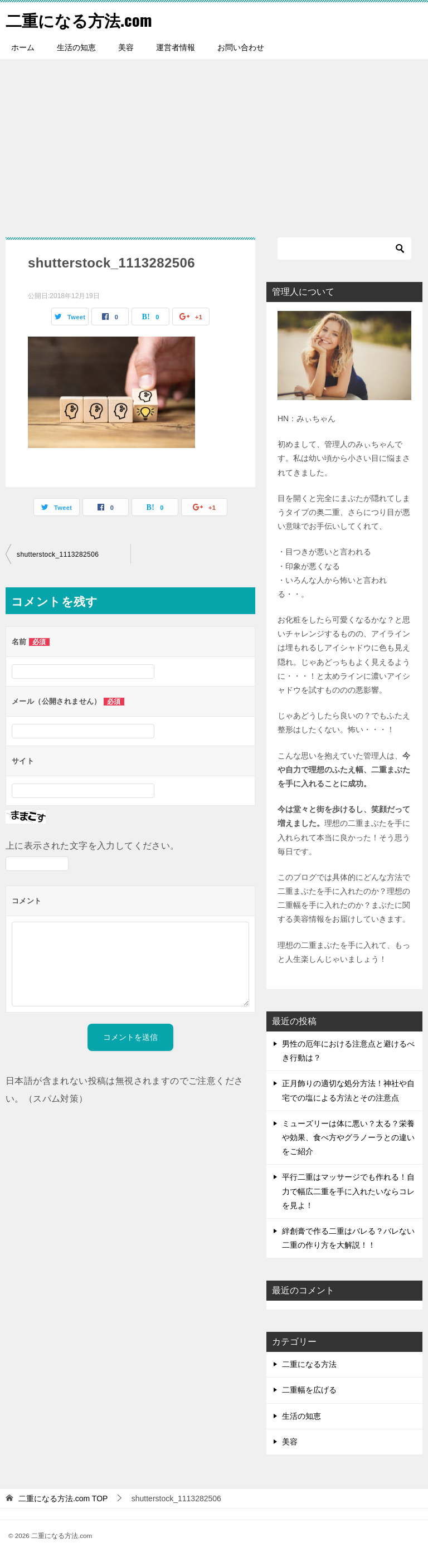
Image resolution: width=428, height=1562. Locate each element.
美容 (126, 47)
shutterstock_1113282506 (58, 554)
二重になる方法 (309, 1364)
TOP (63, 1498)
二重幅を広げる (309, 1389)
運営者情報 (175, 47)
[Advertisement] (214, 143)
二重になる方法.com (81, 19)
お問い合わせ (240, 47)
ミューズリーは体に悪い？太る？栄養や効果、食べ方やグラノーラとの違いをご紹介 (348, 1137)
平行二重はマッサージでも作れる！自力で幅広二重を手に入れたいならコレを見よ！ (348, 1190)
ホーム (23, 47)
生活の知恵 (76, 47)
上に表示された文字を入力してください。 (92, 845)
